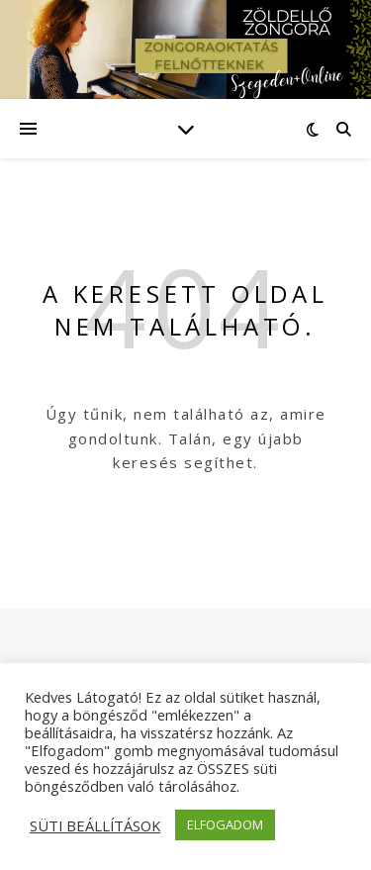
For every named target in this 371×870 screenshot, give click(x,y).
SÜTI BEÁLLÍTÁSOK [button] (95, 825)
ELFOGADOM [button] (225, 824)
